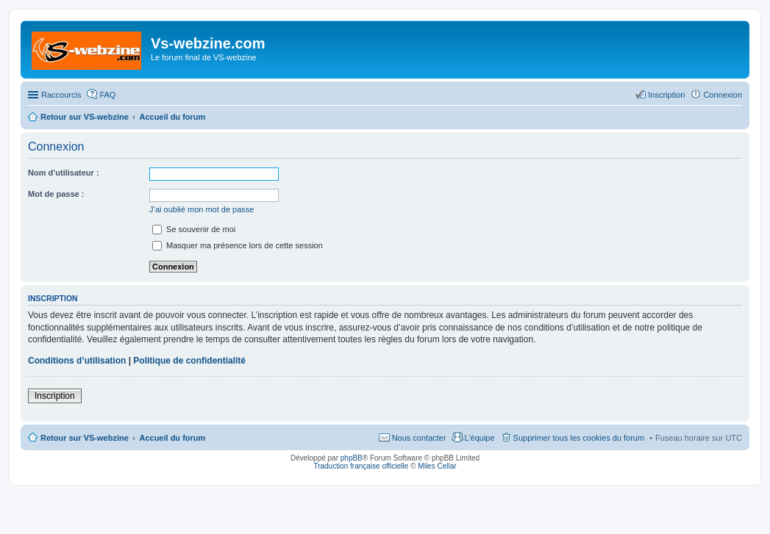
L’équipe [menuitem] (480, 437)
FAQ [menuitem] (107, 94)
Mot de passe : (56, 194)
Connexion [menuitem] (722, 94)
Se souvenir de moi (193, 229)
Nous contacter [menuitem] (419, 437)
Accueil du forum (172, 437)
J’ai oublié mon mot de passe (201, 209)
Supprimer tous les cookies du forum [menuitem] (579, 437)
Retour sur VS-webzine (84, 437)
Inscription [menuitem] (666, 94)
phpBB (352, 458)
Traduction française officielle (360, 466)
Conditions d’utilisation (77, 361)
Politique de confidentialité (189, 361)
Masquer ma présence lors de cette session (237, 245)
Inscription (55, 396)
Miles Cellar (437, 466)
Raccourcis (61, 94)
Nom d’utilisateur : (63, 172)
